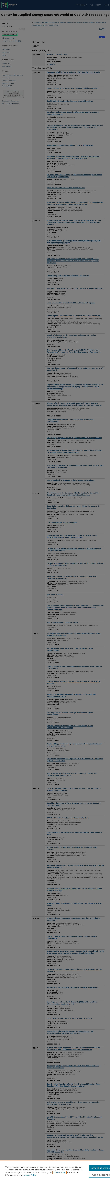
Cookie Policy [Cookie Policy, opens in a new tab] (30, 1175)
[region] (55, 1171)
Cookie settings (59, 1172)
